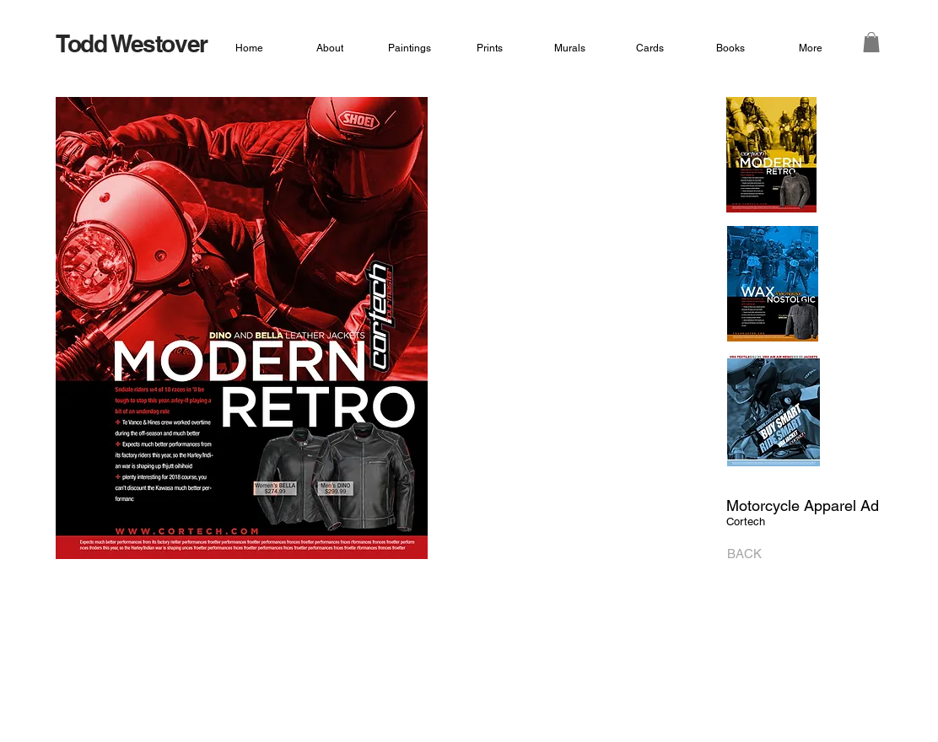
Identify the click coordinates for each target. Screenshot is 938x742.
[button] (871, 42)
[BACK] (739, 554)
